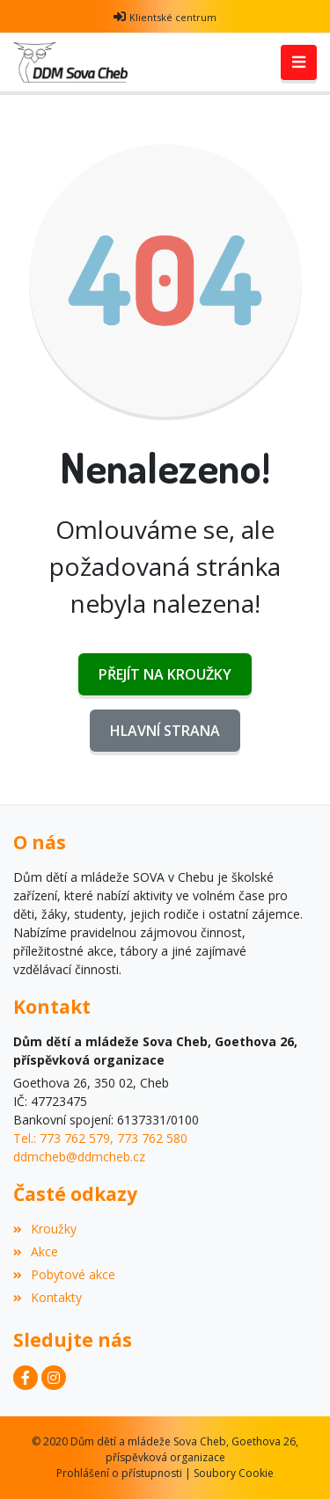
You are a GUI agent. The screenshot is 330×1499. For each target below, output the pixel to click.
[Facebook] (25, 1377)
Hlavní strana (165, 730)
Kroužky (45, 1228)
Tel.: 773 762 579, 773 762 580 (100, 1138)
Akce (35, 1251)
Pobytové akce (64, 1274)
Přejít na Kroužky (165, 674)
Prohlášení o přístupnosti (119, 1473)
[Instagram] (53, 1377)
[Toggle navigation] (299, 62)
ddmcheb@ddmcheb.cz (79, 1156)
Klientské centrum (172, 17)
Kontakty (47, 1297)
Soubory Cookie (234, 1473)
